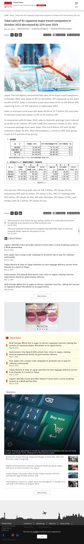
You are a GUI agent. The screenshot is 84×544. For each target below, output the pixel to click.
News (12, 15)
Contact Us (28, 523)
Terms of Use (65, 523)
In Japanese (61, 35)
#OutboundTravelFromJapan (61, 29)
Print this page (73, 35)
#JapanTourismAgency (40, 29)
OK (42, 537)
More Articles (42, 296)
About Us (52, 523)
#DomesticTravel (23, 29)
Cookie (35, 532)
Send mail (47, 35)
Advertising (40, 523)
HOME (6, 15)
